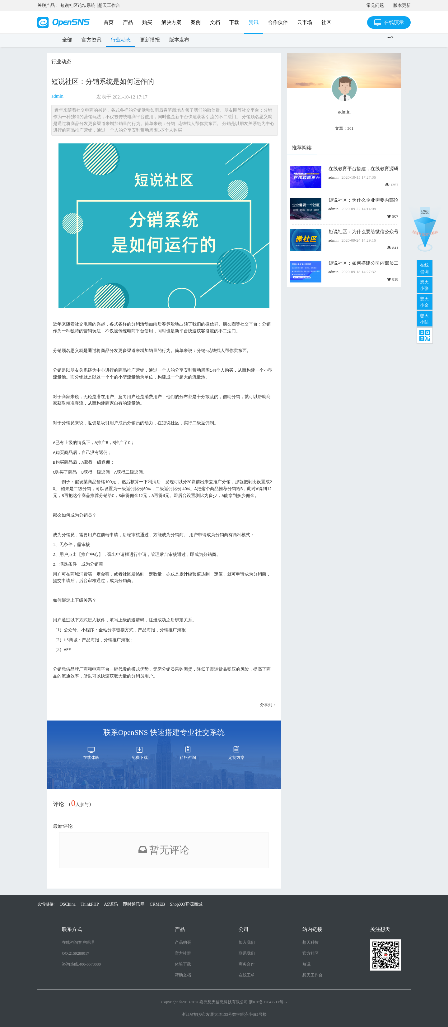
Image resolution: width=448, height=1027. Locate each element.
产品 (128, 22)
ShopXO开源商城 (186, 904)
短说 (306, 964)
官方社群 (183, 953)
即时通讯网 (134, 904)
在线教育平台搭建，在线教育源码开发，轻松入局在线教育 (363, 168)
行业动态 (121, 39)
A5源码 (111, 904)
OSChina (68, 904)
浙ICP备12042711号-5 (268, 1002)
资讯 (254, 22)
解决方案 (171, 22)
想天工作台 (109, 5)
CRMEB (157, 904)
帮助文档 (183, 975)
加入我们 (247, 942)
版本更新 (402, 5)
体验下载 (183, 964)
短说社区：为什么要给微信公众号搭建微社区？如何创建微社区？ (363, 231)
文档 (215, 22)
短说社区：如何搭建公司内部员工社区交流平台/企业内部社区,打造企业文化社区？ (363, 263)
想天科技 (310, 942)
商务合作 (247, 964)
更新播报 (150, 39)
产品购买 (183, 942)
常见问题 (375, 5)
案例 (196, 22)
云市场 (304, 22)
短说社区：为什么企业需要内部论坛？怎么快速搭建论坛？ (363, 200)
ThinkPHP (90, 904)
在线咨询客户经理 (78, 942)
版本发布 (179, 39)
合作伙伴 (278, 22)
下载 (234, 22)
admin (57, 96)
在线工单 (247, 975)
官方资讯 (91, 39)
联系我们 (247, 953)
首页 (109, 22)
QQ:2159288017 (75, 953)
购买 (147, 22)
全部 (67, 39)
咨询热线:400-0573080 (81, 964)
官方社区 (310, 953)
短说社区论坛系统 (77, 5)
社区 (326, 22)
